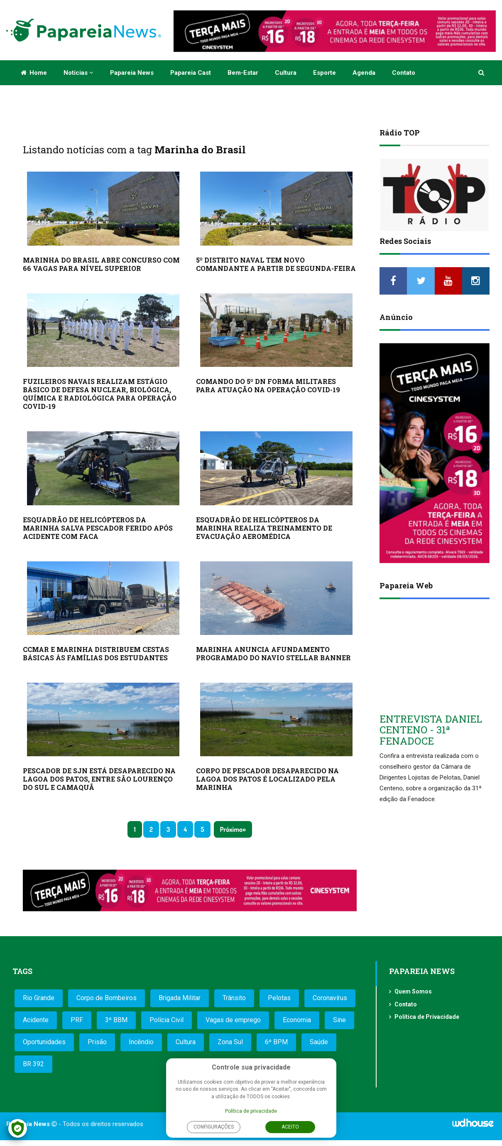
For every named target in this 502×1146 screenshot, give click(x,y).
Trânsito (234, 998)
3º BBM (116, 1020)
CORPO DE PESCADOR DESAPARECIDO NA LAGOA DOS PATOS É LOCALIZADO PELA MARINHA (267, 779)
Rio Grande (38, 998)
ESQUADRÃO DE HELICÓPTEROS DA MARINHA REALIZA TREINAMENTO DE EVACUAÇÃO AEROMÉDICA (264, 528)
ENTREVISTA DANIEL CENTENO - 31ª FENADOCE (431, 730)
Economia (297, 1020)
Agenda (364, 72)
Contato (403, 72)
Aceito (290, 1127)
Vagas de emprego (233, 1020)
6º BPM (276, 1042)
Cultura (285, 72)
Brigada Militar (180, 998)
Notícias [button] (78, 72)
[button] (482, 72)
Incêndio (141, 1042)
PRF (77, 1020)
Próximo (231, 829)
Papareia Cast (190, 72)
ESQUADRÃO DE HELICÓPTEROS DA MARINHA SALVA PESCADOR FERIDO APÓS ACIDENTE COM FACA (98, 528)
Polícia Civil (166, 1020)
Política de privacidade (251, 1111)
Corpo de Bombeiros (106, 998)
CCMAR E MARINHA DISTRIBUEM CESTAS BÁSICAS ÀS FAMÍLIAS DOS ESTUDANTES (96, 653)
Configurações (213, 1127)
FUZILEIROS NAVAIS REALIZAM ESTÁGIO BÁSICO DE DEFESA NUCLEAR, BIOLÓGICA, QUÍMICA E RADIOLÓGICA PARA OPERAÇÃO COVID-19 (99, 394)
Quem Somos (413, 991)
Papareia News (132, 72)
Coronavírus (330, 998)
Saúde (319, 1042)
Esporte (324, 72)
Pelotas (279, 998)
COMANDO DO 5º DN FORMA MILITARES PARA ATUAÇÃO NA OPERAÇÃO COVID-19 (268, 385)
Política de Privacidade (426, 1016)
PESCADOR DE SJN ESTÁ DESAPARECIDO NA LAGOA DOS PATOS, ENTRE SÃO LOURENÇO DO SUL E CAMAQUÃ (99, 779)
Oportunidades (44, 1042)
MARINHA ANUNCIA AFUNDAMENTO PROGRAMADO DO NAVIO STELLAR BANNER (273, 653)
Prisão (97, 1042)
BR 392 (33, 1064)
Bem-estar (243, 72)
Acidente (36, 1020)
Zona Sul (230, 1042)
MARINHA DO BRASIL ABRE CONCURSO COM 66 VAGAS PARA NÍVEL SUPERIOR (101, 264)
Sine (339, 1020)
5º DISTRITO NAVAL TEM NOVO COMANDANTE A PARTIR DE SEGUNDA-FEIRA (276, 264)
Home (34, 72)
